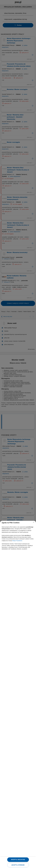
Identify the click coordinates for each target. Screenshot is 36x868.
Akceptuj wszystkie (18, 859)
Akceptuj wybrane (18, 865)
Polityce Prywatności (17, 540)
